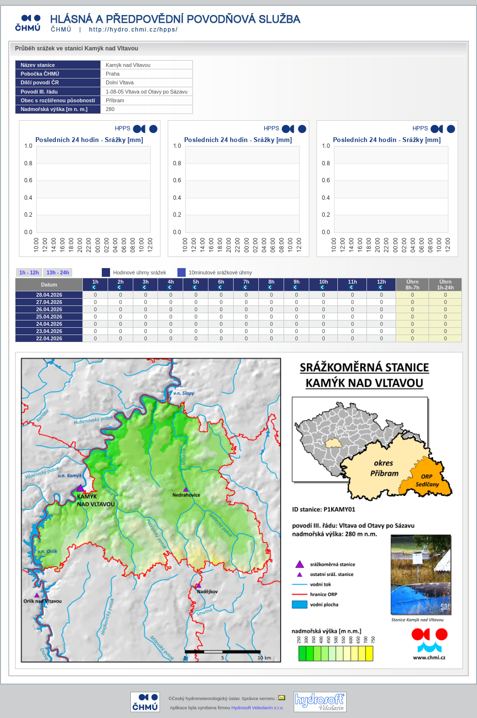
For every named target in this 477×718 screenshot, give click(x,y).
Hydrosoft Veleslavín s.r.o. (258, 707)
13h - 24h (58, 272)
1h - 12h (29, 272)
